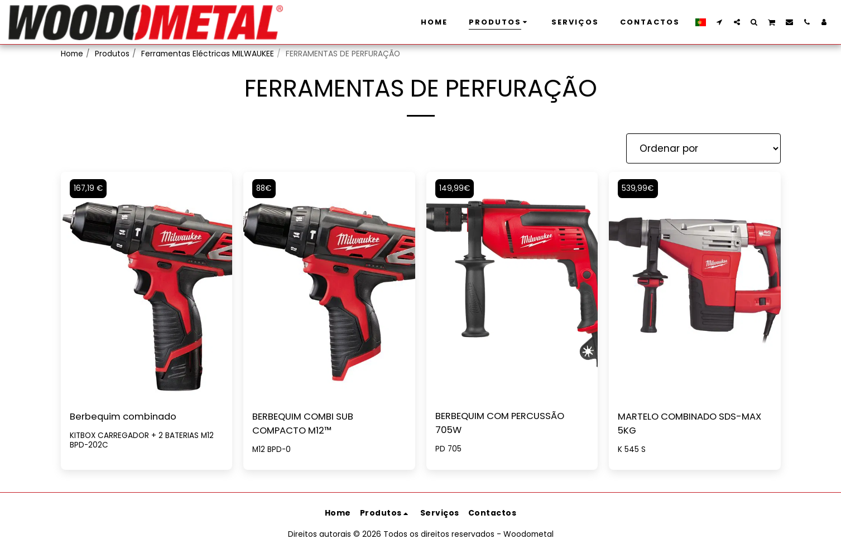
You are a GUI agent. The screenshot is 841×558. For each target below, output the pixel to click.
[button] (720, 22)
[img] (512, 286)
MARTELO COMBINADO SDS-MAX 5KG (693, 424)
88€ (265, 188)
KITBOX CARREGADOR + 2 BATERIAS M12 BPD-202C (143, 440)
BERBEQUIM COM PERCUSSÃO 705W (503, 423)
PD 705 (448, 449)
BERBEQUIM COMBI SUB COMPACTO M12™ (304, 424)
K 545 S (632, 450)
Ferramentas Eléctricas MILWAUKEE (207, 53)
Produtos (112, 53)
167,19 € (89, 188)
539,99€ (638, 188)
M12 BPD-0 (272, 450)
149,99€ (455, 188)
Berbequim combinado (125, 417)
